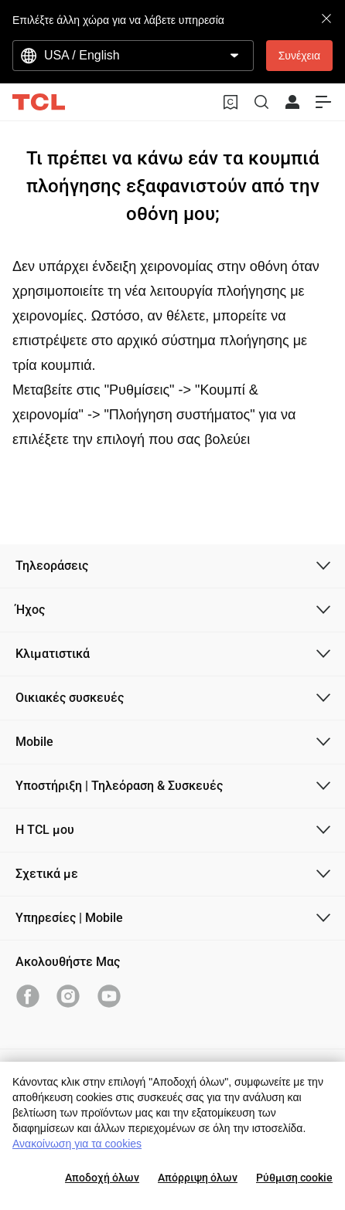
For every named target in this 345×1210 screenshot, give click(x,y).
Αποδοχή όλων (102, 1177)
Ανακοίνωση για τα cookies (77, 1143)
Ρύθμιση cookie (294, 1177)
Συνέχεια (299, 55)
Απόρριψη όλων (197, 1177)
